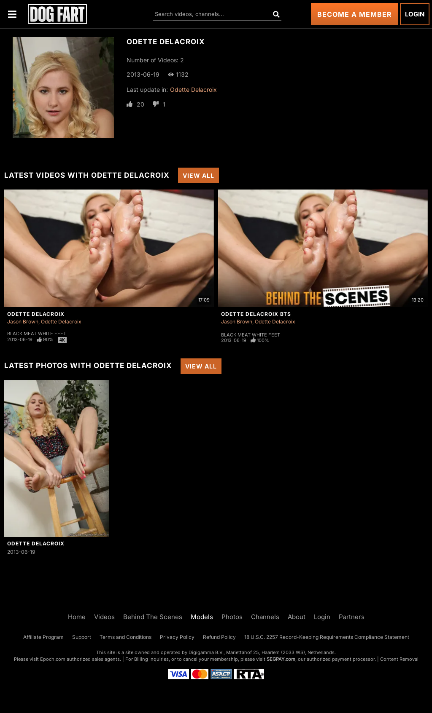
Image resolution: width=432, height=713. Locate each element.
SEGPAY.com (281, 659)
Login (414, 14)
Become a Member (354, 14)
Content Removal (399, 659)
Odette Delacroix (193, 89)
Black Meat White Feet (36, 333)
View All (198, 175)
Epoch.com (52, 659)
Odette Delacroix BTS (256, 314)
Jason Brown (22, 321)
